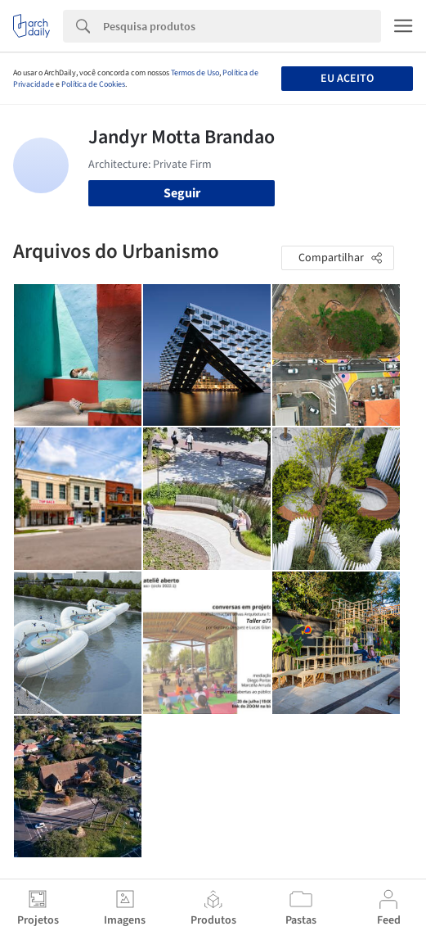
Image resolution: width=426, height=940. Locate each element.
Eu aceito (347, 78)
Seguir (182, 193)
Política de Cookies (93, 84)
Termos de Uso (195, 73)
